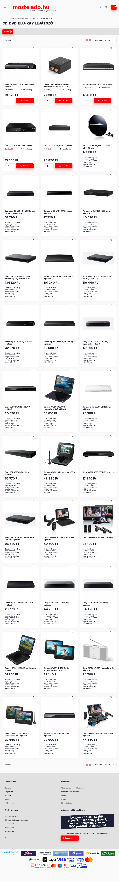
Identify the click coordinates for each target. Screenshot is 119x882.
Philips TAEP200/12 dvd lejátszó (58, 146)
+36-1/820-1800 (14, 816)
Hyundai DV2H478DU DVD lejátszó (98, 84)
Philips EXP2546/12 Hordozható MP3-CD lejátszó (97, 147)
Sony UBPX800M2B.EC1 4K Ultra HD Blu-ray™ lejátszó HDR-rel (19, 277)
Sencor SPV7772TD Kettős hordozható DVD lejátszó (17, 734)
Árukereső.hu (12, 855)
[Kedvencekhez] (33, 48)
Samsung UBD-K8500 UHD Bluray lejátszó (59, 277)
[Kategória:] (3, 18)
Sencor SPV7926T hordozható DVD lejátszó (59, 473)
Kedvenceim (9, 803)
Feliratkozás (68, 838)
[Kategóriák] (4, 7)
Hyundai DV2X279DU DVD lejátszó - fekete (20, 85)
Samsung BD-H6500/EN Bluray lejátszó (18, 343)
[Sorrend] (104, 40)
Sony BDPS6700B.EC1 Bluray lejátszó (95, 604)
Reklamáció (9, 827)
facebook (5, 837)
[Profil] (106, 7)
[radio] (90, 40)
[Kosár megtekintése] (114, 7)
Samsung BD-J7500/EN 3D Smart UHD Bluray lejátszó (20, 212)
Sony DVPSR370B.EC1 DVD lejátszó (98, 472)
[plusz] (13, 99)
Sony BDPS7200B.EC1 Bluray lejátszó (17, 473)
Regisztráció (9, 792)
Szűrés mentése (86, 31)
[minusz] (13, 102)
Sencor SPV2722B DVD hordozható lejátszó (20, 669)
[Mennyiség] (8, 100)
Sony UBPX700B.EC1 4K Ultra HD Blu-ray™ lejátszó (97, 277)
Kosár (7, 799)
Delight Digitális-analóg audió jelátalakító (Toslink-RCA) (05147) (58, 85)
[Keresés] (100, 7)
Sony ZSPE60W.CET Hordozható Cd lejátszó (98, 669)
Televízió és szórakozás (19, 18)
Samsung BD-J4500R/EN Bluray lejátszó (58, 212)
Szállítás (64, 799)
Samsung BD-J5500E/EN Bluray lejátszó (97, 408)
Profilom (8, 795)
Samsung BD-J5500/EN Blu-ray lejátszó (19, 604)
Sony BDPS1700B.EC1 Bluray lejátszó (56, 604)
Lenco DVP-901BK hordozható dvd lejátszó (59, 538)
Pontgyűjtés (9, 831)
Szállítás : (9, 90)
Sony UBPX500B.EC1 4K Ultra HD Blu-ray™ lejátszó (19, 538)
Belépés (8, 788)
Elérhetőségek (66, 803)
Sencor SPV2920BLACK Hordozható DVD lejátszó (55, 408)
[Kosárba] (25, 100)
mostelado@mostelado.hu (18, 820)
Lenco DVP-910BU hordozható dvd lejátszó (98, 734)
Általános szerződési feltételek (72, 788)
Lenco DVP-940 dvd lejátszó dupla (98, 537)
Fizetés (63, 795)
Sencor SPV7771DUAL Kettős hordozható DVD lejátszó (56, 669)
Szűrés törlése (105, 31)
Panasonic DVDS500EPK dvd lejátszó (56, 734)
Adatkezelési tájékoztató (70, 792)
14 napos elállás (11, 824)
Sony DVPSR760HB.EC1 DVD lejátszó (17, 408)
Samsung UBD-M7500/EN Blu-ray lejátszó (58, 343)
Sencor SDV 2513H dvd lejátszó (18, 146)
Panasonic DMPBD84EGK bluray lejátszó (97, 212)
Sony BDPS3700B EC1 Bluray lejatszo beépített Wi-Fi (95, 343)
